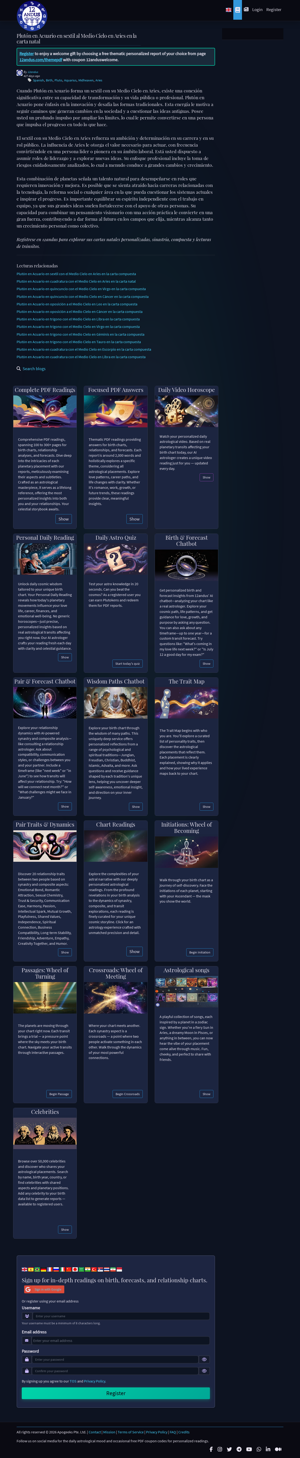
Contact (95, 1432)
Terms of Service (131, 1432)
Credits (184, 1432)
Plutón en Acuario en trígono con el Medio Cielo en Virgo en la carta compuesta (78, 326)
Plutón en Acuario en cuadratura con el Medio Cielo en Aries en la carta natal (76, 281)
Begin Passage (59, 1094)
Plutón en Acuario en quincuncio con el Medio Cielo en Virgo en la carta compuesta (81, 288)
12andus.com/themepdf (40, 59)
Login (257, 9)
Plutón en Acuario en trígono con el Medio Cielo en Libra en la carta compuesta (78, 319)
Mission (109, 1432)
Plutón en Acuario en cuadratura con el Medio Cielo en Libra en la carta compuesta (81, 356)
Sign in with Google (42, 1289)
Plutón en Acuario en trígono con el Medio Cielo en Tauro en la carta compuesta (79, 341)
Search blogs (31, 368)
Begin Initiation (199, 952)
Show (64, 519)
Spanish (38, 80)
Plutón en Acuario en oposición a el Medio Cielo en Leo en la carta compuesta (77, 304)
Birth (49, 80)
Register (274, 9)
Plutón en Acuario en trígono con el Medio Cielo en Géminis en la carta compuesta (80, 334)
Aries (98, 80)
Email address (34, 1332)
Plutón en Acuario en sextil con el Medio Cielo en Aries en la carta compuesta (76, 273)
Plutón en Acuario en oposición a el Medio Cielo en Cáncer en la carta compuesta (80, 311)
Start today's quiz (127, 663)
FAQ (173, 1432)
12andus (33, 72)
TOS (73, 1381)
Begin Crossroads (128, 1094)
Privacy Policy (94, 1381)
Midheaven (86, 80)
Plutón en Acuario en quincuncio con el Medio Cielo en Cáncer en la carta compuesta (83, 296)
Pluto (58, 80)
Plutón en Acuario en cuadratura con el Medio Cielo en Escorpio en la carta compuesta (84, 349)
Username (31, 1307)
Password (30, 1351)
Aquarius (70, 80)
